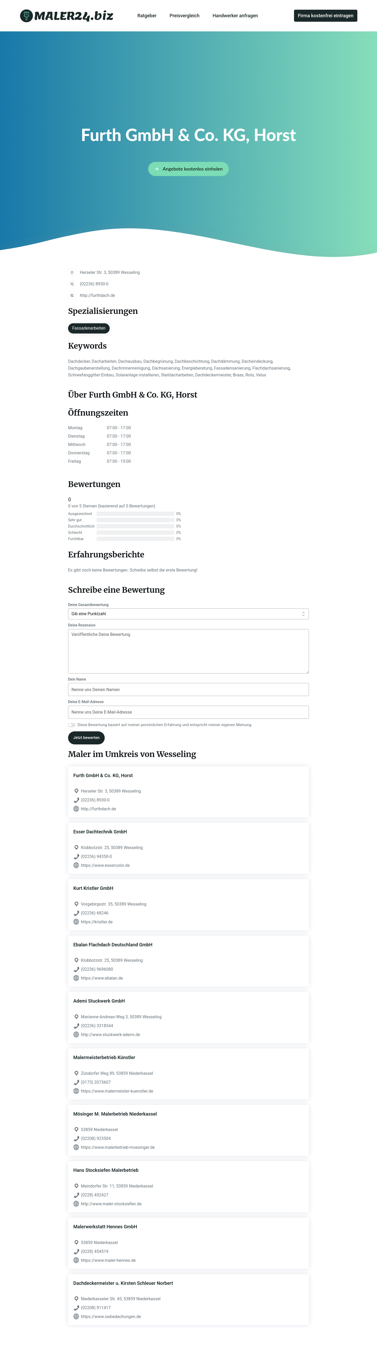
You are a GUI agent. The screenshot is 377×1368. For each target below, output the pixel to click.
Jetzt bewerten (86, 737)
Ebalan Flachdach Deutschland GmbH (112, 944)
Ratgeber (147, 15)
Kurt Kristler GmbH (93, 888)
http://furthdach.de (97, 295)
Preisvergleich (184, 15)
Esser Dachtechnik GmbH (100, 831)
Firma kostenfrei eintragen (325, 15)
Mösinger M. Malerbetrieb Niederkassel (115, 1114)
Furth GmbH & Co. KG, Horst (103, 775)
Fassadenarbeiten (89, 328)
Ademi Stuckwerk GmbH (99, 1001)
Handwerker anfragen (235, 15)
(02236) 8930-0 (94, 283)
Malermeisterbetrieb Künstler (104, 1057)
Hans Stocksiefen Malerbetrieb (105, 1170)
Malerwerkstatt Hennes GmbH (105, 1226)
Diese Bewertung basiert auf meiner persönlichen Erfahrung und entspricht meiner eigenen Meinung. (164, 724)
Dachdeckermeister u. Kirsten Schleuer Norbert (123, 1283)
